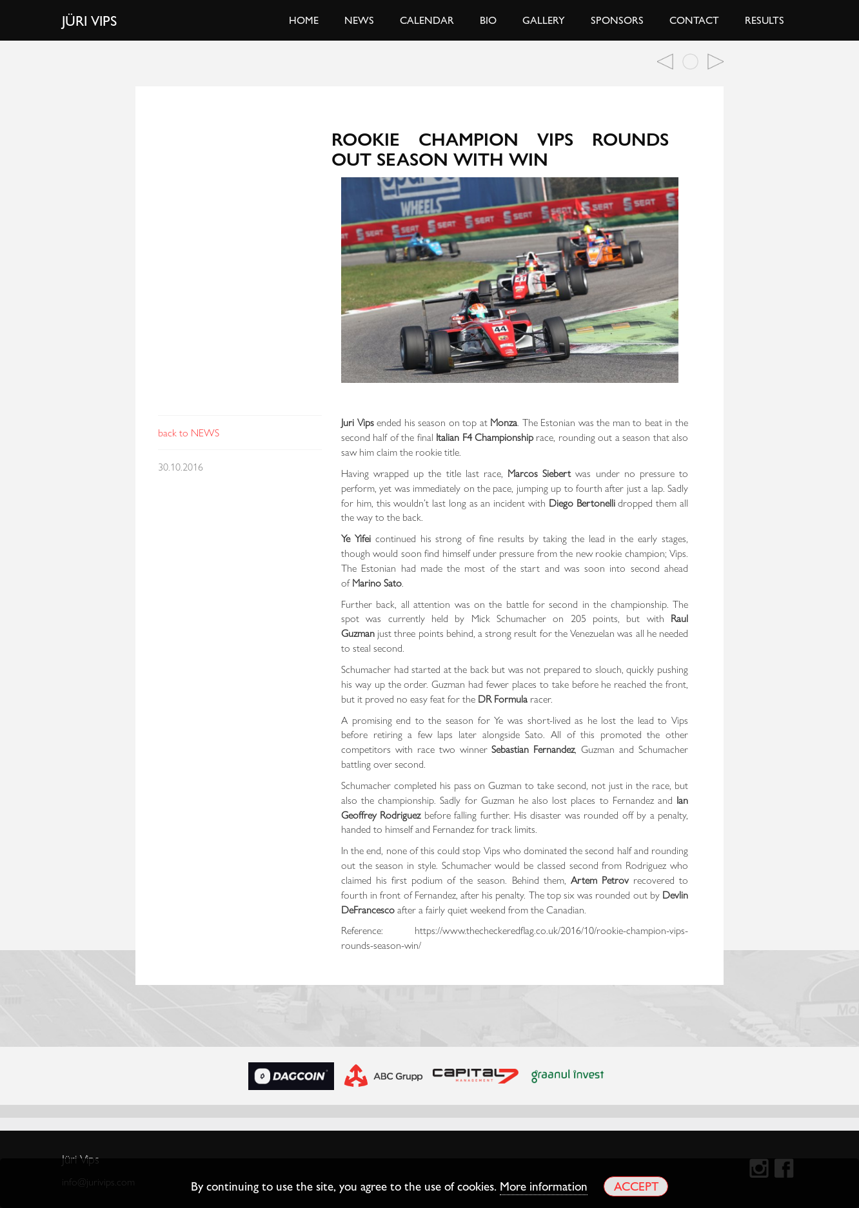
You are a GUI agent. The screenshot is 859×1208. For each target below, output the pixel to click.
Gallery (543, 19)
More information (543, 1185)
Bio (488, 19)
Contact (694, 19)
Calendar (427, 19)
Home (304, 19)
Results (764, 19)
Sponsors (617, 19)
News (359, 19)
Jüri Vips (89, 20)
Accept (636, 1185)
